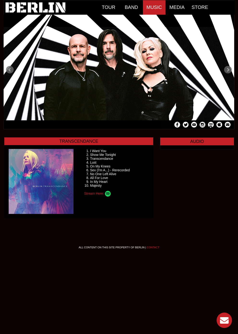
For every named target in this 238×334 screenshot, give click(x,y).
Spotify (211, 125)
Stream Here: (97, 193)
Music (154, 7)
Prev (10, 70)
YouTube (194, 125)
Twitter (186, 125)
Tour (108, 7)
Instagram (202, 125)
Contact (153, 247)
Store (200, 7)
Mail (228, 125)
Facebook (177, 125)
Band (131, 7)
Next (228, 70)
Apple (219, 125)
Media (176, 7)
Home (50, 7)
